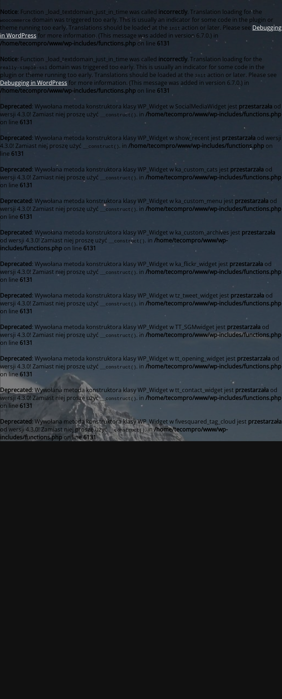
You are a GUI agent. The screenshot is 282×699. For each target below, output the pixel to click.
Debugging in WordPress (33, 83)
